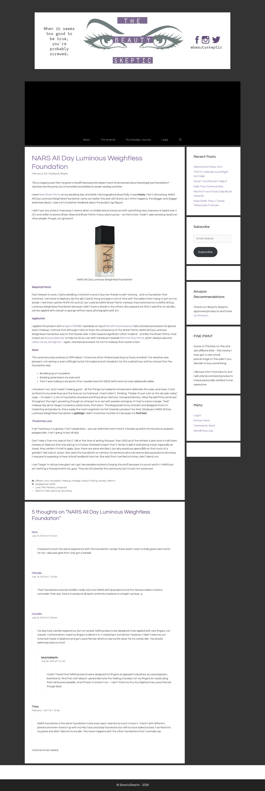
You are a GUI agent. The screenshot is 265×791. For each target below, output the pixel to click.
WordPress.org (203, 430)
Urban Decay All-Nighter (46, 342)
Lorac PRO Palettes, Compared (51, 487)
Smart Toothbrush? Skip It (210, 181)
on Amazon (201, 315)
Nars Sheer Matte (49, 194)
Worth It (111, 481)
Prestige (76, 481)
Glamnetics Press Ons (208, 166)
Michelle (37, 573)
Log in (197, 415)
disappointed (41, 484)
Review (102, 481)
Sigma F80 (70, 326)
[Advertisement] (133, 108)
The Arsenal (108, 139)
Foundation (55, 481)
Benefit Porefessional (119, 326)
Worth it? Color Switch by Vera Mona (53, 491)
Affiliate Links (42, 481)
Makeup (66, 481)
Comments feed (204, 425)
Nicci (34, 532)
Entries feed (201, 420)
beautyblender (56, 338)
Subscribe (205, 252)
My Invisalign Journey (138, 139)
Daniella (37, 614)
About (86, 139)
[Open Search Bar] (180, 140)
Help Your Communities (208, 186)
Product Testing (89, 481)
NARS (52, 484)
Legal (164, 139)
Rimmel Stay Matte (132, 338)
